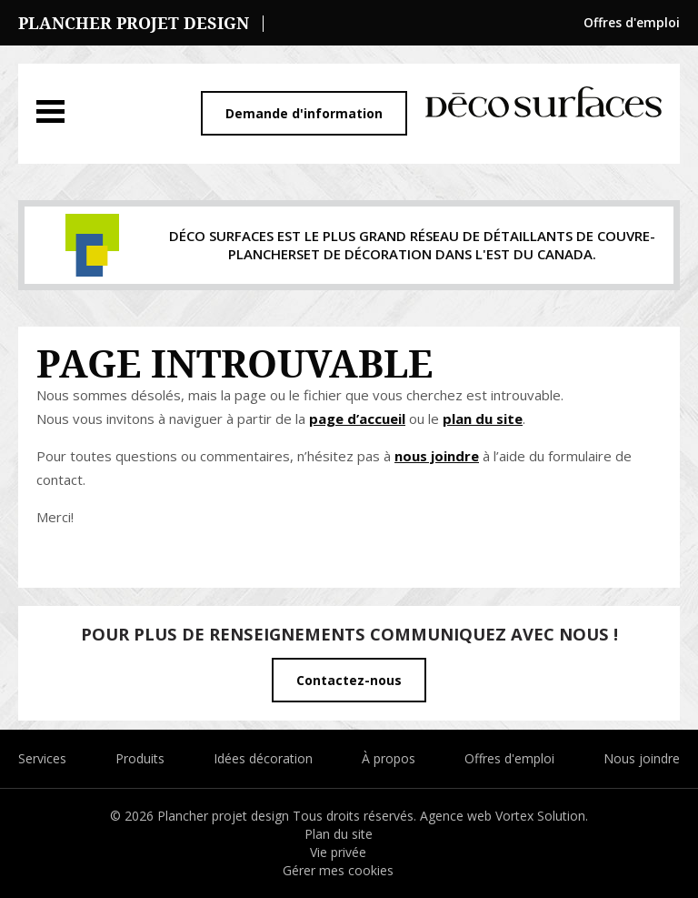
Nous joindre (641, 758)
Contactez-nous (349, 680)
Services (42, 758)
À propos (388, 758)
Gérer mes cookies (338, 870)
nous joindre (436, 456)
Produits (140, 758)
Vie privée (338, 852)
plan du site (483, 418)
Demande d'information (304, 113)
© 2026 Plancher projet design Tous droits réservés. (265, 815)
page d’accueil (357, 418)
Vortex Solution (540, 815)
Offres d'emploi (631, 22)
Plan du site (338, 834)
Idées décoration (263, 758)
